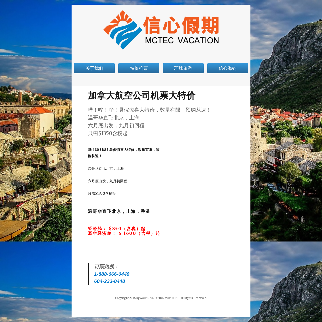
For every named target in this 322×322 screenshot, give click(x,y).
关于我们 (94, 68)
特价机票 (139, 68)
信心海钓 (228, 68)
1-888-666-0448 (111, 274)
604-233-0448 (109, 281)
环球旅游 (183, 68)
